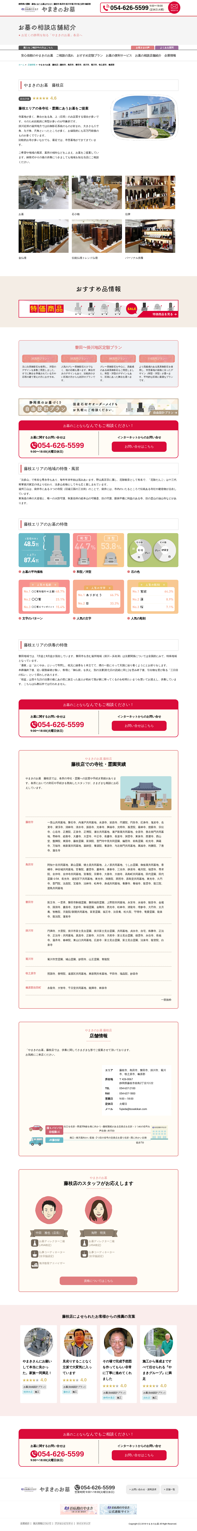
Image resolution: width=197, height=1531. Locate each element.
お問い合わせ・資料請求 (143, 1489)
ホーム (21, 65)
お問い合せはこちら (139, 447)
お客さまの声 (142, 47)
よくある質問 (167, 47)
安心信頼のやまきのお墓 (37, 55)
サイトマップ (82, 1523)
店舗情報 (31, 65)
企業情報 (170, 55)
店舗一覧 (170, 1489)
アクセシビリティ (63, 1523)
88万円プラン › (118, 358)
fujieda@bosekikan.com (133, 1109)
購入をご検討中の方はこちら (38, 47)
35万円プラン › (40, 358)
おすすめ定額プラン (90, 55)
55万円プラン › (79, 358)
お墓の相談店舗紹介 (148, 55)
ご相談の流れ (65, 55)
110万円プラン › (157, 358)
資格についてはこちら (98, 1280)
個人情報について (42, 1523)
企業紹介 (24, 1523)
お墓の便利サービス (119, 55)
